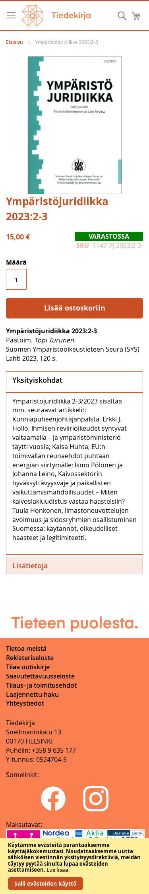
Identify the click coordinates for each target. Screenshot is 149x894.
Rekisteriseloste (30, 657)
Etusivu (14, 42)
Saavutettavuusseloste (40, 676)
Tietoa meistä (26, 648)
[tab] (74, 380)
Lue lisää (57, 869)
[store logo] (56, 15)
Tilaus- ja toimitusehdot (41, 685)
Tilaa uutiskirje (28, 667)
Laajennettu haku (32, 694)
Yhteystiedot (25, 703)
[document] (74, 866)
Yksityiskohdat (37, 380)
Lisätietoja (30, 565)
